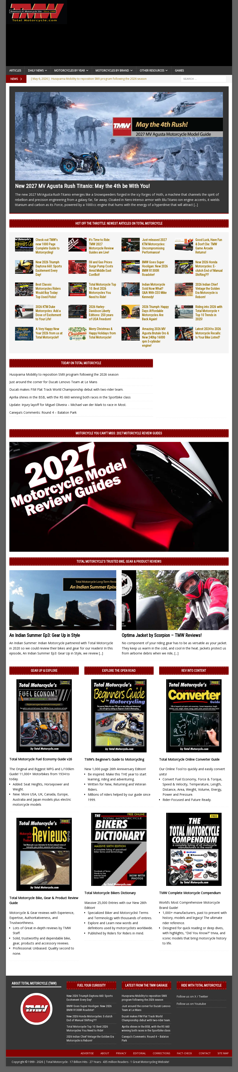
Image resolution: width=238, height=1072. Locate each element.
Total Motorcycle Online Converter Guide (189, 759)
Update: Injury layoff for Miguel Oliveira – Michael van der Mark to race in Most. (67, 405)
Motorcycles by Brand (112, 70)
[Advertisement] (149, 34)
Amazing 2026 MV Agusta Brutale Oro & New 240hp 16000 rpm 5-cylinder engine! (155, 337)
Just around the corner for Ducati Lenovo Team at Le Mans (53, 382)
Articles (15, 70)
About (105, 1053)
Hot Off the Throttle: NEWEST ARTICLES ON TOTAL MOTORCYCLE (119, 223)
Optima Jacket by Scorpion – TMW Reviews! (162, 635)
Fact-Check (184, 1053)
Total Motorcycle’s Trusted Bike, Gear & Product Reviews (119, 561)
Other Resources (152, 70)
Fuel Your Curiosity (91, 985)
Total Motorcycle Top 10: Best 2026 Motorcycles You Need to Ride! (87, 1028)
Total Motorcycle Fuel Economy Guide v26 (40, 759)
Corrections (161, 1053)
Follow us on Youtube (191, 1004)
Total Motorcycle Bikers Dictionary (110, 893)
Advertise (87, 1053)
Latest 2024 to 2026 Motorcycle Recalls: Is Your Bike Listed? (208, 333)
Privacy (121, 1053)
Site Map (223, 1053)
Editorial (139, 1053)
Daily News (36, 70)
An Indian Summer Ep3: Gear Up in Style (44, 635)
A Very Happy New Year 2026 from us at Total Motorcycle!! (49, 333)
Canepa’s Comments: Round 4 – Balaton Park (43, 412)
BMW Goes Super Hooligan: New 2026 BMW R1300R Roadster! (89, 1008)
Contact (205, 1053)
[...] (196, 205)
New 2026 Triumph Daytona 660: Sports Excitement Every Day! (90, 997)
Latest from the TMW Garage (146, 985)
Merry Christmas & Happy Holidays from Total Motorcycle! (102, 333)
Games (179, 70)
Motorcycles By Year (69, 70)
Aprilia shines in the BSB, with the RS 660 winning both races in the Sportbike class (70, 397)
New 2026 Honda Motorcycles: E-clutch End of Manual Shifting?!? (89, 1018)
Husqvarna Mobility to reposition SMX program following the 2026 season (64, 374)
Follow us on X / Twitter (192, 996)
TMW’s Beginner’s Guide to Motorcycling (114, 759)
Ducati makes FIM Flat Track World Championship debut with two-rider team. (66, 389)
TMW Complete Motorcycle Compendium (190, 893)
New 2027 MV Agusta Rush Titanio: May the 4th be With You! (82, 186)
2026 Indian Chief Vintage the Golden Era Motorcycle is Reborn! (90, 1038)
